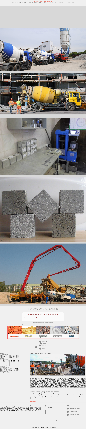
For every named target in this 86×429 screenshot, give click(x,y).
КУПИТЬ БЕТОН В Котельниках (43, 1)
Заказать (33, 401)
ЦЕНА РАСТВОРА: (4, 367)
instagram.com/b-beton (75, 408)
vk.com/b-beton (73, 411)
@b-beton (72, 405)
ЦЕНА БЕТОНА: (4, 354)
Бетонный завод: (5, 372)
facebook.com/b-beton (74, 414)
